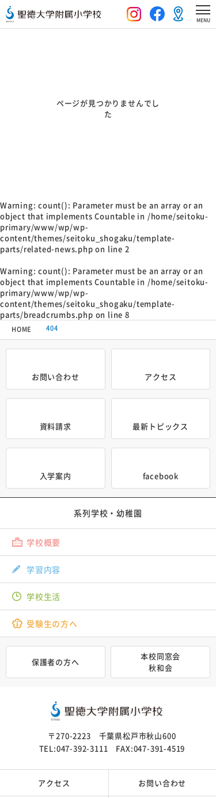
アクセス (160, 376)
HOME (22, 329)
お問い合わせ (55, 376)
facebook (161, 475)
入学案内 (55, 475)
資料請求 (55, 426)
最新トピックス (160, 426)
